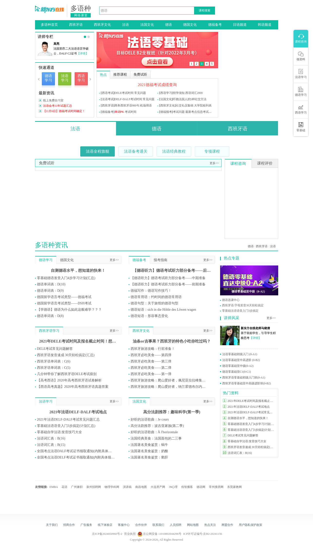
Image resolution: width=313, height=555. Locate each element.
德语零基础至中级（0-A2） (249, 291)
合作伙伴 (141, 525)
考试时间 (130, 112)
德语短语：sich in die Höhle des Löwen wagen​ (163, 309)
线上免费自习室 (53, 100)
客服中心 (124, 525)
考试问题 (179, 112)
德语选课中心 (231, 300)
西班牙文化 (102, 24)
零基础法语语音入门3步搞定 (240, 310)
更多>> (214, 163)
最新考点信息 (194, 112)
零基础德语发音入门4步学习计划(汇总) (66, 278)
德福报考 (166, 112)
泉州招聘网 (93, 487)
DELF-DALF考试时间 (128, 99)
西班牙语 (76, 24)
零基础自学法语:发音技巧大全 (59, 432)
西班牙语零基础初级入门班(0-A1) (243, 377)
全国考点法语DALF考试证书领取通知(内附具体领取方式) (76, 451)
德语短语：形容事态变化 (149, 316)
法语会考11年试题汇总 (57, 105)
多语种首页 (49, 24)
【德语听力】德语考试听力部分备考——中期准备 (168, 278)
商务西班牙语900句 (127, 105)
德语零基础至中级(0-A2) (238, 366)
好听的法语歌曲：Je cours (150, 419)
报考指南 (160, 260)
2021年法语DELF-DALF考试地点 (78, 412)
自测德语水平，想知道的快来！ (78, 270)
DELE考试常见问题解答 (55, 349)
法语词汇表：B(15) (51, 445)
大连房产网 (158, 487)
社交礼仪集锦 (184, 105)
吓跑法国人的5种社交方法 (189, 99)
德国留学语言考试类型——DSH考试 (64, 303)
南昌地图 (141, 487)
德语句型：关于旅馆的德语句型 (154, 303)
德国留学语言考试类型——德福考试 (64, 297)
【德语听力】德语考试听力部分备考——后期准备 (172, 270)
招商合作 (69, 525)
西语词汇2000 (194, 93)
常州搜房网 (216, 487)
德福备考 (215, 24)
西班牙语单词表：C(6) (54, 361)
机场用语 (146, 105)
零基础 (300, 127)
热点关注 (210, 525)
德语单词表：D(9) (50, 290)
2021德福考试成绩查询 (157, 85)
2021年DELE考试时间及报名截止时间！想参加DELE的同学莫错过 (78, 341)
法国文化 (147, 24)
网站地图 (193, 525)
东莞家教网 (234, 487)
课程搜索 (204, 10)
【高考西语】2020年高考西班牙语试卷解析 (69, 380)
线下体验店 (105, 525)
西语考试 (108, 93)
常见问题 (140, 93)
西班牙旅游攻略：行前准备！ (153, 349)
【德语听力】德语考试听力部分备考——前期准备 (168, 284)
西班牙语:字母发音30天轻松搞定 (243, 305)
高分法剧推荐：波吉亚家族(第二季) (157, 426)
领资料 (300, 56)
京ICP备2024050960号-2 (107, 534)
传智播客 (187, 487)
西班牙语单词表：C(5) (54, 368)
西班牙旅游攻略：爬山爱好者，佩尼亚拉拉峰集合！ (169, 380)
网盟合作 (227, 525)
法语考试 (108, 99)
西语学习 (166, 93)
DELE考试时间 (124, 93)
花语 (64, 487)
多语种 (81, 8)
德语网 (201, 487)
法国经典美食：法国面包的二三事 (156, 438)
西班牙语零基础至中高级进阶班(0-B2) (246, 383)
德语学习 (46, 260)
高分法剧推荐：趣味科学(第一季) (171, 412)
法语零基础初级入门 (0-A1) (239, 354)
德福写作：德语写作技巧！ (151, 290)
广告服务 (86, 525)
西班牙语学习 (49, 331)
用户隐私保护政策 (250, 525)
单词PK (119, 112)
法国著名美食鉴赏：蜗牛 (149, 445)
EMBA (54, 487)
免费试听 (46, 163)
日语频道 (240, 24)
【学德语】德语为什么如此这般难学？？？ (69, 309)
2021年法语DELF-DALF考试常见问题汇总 (68, 419)
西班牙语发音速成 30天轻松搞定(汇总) (66, 355)
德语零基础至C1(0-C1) (236, 371)
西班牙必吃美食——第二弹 (151, 368)
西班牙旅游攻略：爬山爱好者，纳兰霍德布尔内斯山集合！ (169, 386)
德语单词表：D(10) (51, 284)
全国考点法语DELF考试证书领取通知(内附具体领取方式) (76, 457)
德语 (168, 24)
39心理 (173, 487)
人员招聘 (175, 525)
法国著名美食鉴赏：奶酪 (149, 451)
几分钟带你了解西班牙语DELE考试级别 (67, 374)
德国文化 (190, 24)
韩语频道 (264, 24)
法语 (125, 24)
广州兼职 (77, 487)
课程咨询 (238, 163)
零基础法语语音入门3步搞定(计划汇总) (66, 426)
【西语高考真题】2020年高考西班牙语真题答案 (72, 386)
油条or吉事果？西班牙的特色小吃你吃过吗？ (171, 341)
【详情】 (83, 53)
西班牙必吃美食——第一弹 (151, 374)
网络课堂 (81, 15)
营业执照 (130, 534)
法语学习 (46, 401)
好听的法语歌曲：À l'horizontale (154, 432)
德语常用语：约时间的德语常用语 (156, 297)
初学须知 (179, 93)
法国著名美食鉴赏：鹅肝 (149, 457)
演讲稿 (127, 487)
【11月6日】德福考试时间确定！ (64, 111)
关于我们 (52, 525)
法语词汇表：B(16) (51, 438)
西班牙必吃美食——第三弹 (151, 361)
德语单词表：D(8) (50, 316)
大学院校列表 (203, 105)
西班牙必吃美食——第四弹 (151, 355)
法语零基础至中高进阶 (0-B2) (241, 360)
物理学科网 (112, 487)
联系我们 (158, 525)
